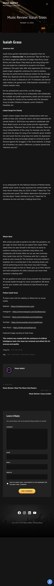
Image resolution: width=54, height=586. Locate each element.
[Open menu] (47, 4)
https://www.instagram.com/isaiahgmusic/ (30, 317)
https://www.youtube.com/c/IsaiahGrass (28, 328)
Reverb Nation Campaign (29, 360)
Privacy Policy (38, 531)
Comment (10, 435)
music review (17, 360)
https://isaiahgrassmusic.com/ (24, 312)
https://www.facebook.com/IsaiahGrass (29, 323)
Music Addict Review (18, 355)
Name (8, 460)
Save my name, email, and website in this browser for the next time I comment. (26, 491)
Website (9, 480)
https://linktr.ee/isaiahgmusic (25, 333)
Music (9, 360)
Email (9, 470)
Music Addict (11, 3)
